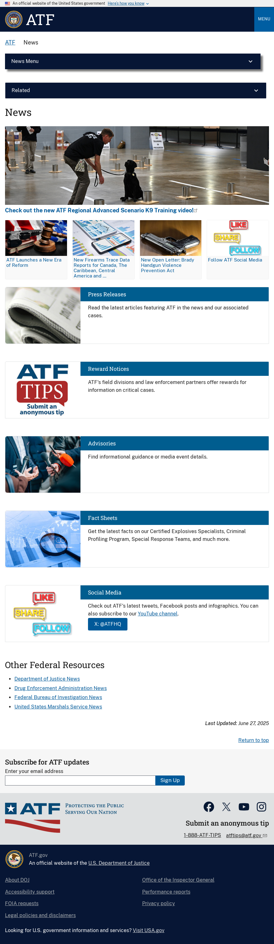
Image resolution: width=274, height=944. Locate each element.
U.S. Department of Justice (119, 863)
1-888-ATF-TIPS (202, 835)
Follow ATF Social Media (235, 259)
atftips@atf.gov (244, 835)
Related (21, 90)
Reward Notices (108, 368)
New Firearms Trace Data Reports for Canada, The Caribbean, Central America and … (102, 267)
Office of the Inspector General (178, 880)
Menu (264, 19)
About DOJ (17, 880)
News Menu (25, 61)
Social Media (104, 592)
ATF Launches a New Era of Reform (33, 262)
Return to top (253, 740)
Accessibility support (29, 892)
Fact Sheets (102, 517)
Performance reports (166, 892)
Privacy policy (158, 903)
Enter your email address (34, 771)
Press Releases (107, 294)
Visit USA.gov (148, 930)
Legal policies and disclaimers (40, 915)
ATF (10, 42)
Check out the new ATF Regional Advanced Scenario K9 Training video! (99, 210)
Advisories (102, 443)
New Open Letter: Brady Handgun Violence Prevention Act (167, 265)
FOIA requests (22, 903)
